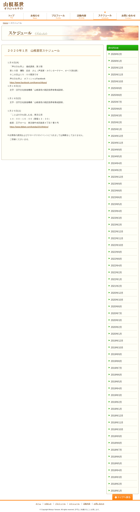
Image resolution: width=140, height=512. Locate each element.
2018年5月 (116, 463)
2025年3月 (116, 115)
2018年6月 (116, 456)
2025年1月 (116, 129)
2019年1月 (116, 409)
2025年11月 (117, 74)
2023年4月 (116, 211)
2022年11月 (117, 238)
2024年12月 (117, 136)
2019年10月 (117, 347)
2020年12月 (117, 293)
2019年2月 (116, 402)
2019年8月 (116, 361)
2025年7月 (116, 102)
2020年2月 (116, 327)
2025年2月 (116, 122)
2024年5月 (116, 156)
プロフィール (60, 504)
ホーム (38, 504)
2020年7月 (116, 313)
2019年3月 (116, 395)
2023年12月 (117, 177)
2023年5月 (116, 204)
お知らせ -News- (35, 16)
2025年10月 (117, 81)
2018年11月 (117, 422)
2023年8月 (116, 190)
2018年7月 (116, 450)
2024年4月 (116, 163)
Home (5, 23)
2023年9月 (116, 184)
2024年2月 (116, 170)
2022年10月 (117, 245)
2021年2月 (116, 286)
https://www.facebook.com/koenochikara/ (28, 82)
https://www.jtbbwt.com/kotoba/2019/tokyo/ (29, 127)
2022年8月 (116, 259)
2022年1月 (116, 279)
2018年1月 (116, 490)
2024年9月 (116, 149)
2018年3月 (116, 477)
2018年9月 (116, 436)
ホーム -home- (11, 16)
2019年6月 (116, 374)
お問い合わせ (99, 504)
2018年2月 (116, 484)
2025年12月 (117, 67)
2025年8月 (116, 95)
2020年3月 (116, 320)
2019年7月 (116, 368)
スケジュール (74, 504)
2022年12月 (117, 231)
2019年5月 (116, 381)
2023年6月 (116, 197)
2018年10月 (117, 429)
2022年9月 (116, 252)
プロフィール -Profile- (58, 16)
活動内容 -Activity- (81, 16)
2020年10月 (117, 300)
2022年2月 (116, 272)
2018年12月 (117, 415)
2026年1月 (116, 61)
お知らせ (47, 504)
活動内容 (86, 504)
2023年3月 (116, 218)
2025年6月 (116, 109)
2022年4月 (116, 265)
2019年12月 (117, 340)
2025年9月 (116, 88)
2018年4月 (116, 470)
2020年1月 (116, 334)
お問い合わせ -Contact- (128, 16)
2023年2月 (116, 224)
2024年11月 (117, 143)
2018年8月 (116, 443)
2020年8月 (116, 306)
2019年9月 (116, 354)
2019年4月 (116, 388)
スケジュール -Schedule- (105, 16)
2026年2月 (116, 54)
